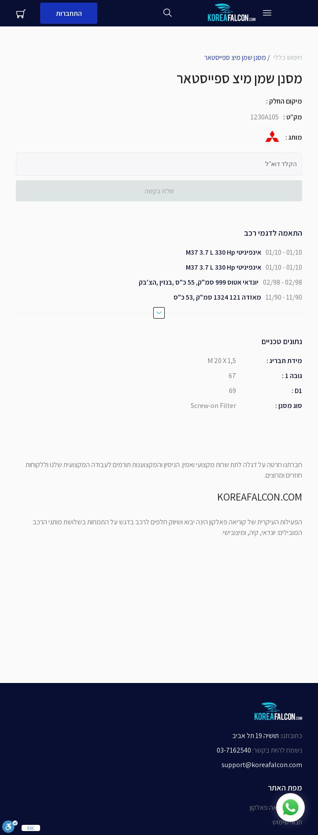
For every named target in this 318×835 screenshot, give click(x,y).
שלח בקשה (159, 191)
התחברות (69, 13)
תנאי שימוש (287, 822)
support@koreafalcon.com (262, 764)
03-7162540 (234, 750)
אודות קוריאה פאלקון (276, 807)
